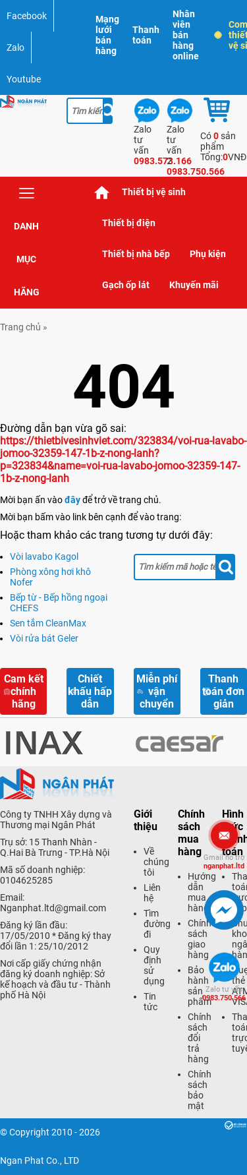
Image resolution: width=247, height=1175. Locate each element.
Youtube (24, 79)
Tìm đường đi (157, 924)
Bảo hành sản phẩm (199, 986)
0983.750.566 (224, 993)
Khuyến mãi (194, 285)
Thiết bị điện (128, 223)
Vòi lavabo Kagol (44, 556)
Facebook (27, 16)
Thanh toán (145, 34)
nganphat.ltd (224, 861)
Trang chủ (102, 192)
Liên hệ (152, 892)
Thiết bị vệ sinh (154, 192)
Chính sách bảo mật (199, 1090)
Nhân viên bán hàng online (186, 35)
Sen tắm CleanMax (48, 623)
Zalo (15, 47)
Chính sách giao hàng (199, 939)
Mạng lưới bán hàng (107, 35)
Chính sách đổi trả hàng (199, 1037)
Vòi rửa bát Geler (44, 638)
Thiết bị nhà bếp (136, 254)
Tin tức (150, 1001)
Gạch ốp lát (126, 285)
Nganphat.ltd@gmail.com (53, 908)
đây (72, 500)
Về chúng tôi (156, 862)
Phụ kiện (208, 254)
